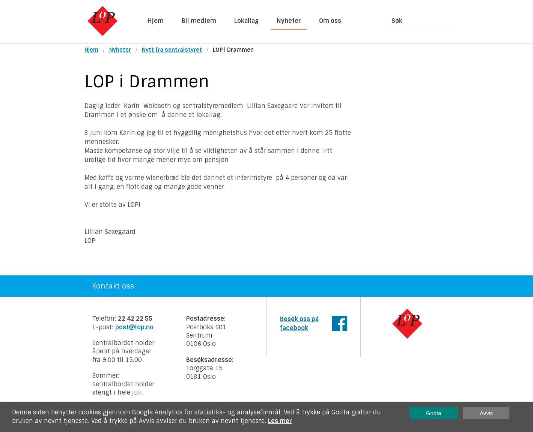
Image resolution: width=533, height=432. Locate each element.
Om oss (330, 21)
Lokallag (246, 21)
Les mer (280, 421)
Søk (396, 21)
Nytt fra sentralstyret (172, 49)
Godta (433, 413)
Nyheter (289, 21)
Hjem (156, 21)
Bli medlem (199, 21)
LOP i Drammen (233, 49)
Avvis (486, 413)
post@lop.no (134, 327)
